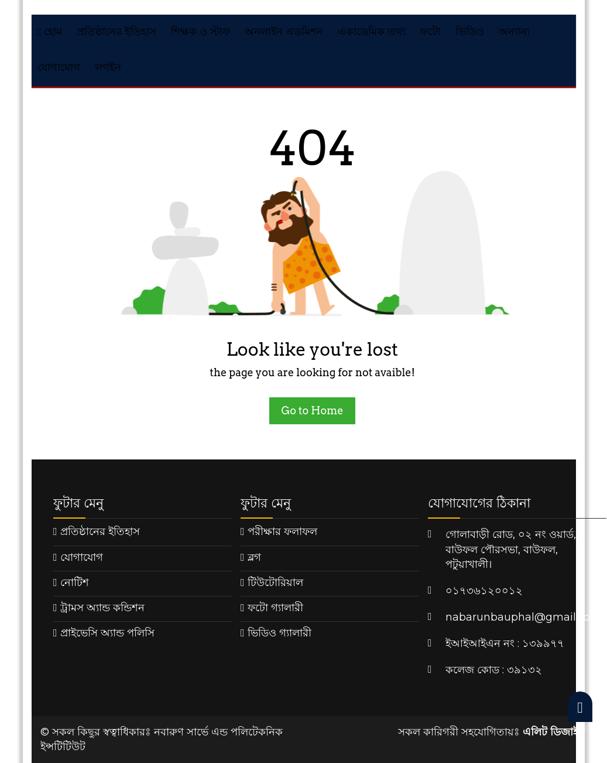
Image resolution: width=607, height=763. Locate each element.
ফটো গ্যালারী (275, 607)
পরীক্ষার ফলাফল (282, 531)
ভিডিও (469, 31)
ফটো (430, 31)
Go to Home (312, 410)
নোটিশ (74, 582)
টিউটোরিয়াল (275, 582)
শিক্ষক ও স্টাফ (200, 31)
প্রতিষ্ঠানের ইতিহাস (116, 31)
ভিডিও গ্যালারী (279, 632)
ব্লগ (254, 557)
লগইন (108, 67)
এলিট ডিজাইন (554, 731)
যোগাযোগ (58, 67)
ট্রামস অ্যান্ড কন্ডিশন (102, 607)
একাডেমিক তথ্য (372, 31)
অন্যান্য (514, 31)
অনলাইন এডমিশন (284, 31)
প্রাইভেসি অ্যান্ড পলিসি (107, 632)
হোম (50, 31)
